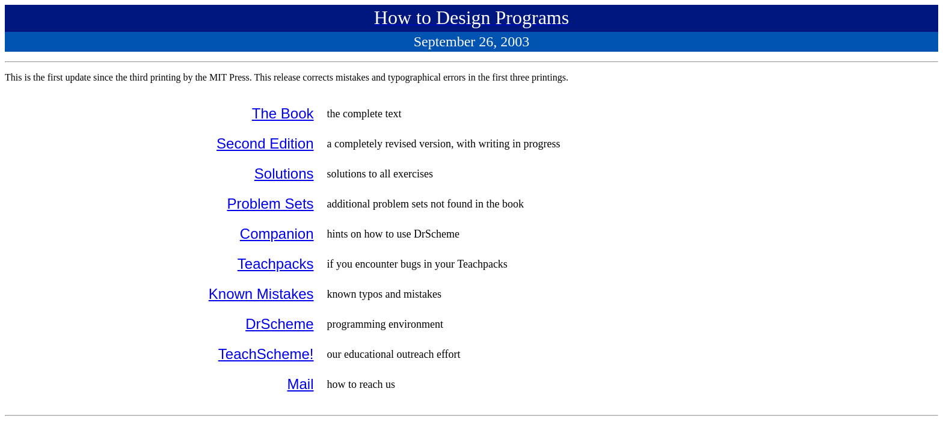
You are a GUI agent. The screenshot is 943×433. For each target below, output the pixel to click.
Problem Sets (270, 203)
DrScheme (279, 324)
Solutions (284, 173)
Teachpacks (276, 264)
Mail (300, 384)
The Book (283, 113)
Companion (277, 234)
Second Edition (265, 143)
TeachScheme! (266, 354)
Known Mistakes (261, 294)
